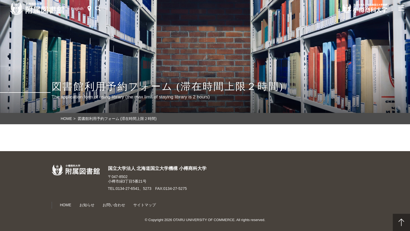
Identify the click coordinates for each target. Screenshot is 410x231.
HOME (65, 205)
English (77, 8)
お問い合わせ (114, 205)
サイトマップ (144, 205)
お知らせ (86, 205)
